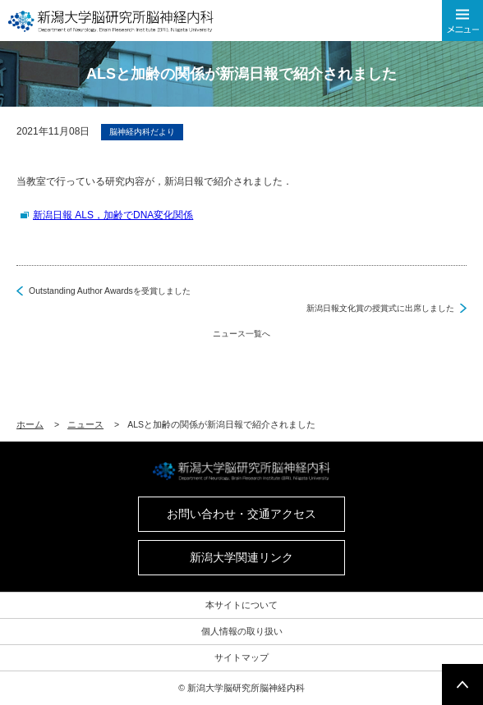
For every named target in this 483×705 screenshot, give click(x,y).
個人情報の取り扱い (242, 631)
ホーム (30, 424)
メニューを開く (462, 20)
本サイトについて (241, 605)
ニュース (85, 424)
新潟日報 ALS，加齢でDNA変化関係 (113, 215)
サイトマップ (241, 657)
